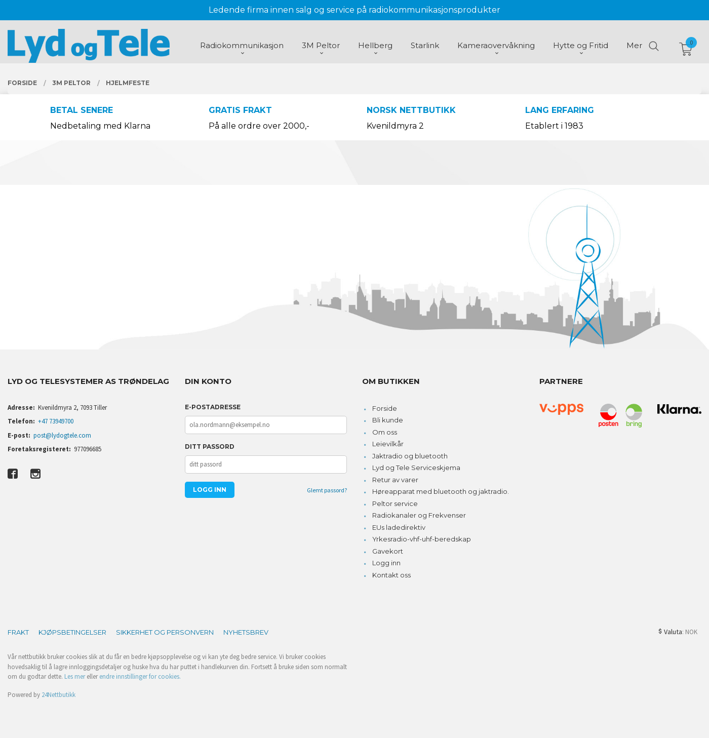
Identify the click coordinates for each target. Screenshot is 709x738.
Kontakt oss (391, 575)
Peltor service (395, 503)
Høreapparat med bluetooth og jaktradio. (440, 491)
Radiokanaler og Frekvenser (419, 515)
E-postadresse (213, 407)
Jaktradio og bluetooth (410, 456)
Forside (384, 408)
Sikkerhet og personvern (165, 632)
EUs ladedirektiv (398, 527)
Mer (634, 46)
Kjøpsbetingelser (72, 632)
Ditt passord (209, 446)
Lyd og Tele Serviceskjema (416, 467)
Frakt (18, 632)
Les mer (74, 676)
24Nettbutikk (58, 694)
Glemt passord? (327, 490)
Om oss (384, 432)
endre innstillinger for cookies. (140, 676)
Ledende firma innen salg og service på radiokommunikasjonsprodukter (354, 10)
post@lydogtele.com (62, 435)
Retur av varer (395, 480)
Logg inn (386, 563)
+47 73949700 (55, 421)
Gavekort (387, 551)
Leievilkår (388, 444)
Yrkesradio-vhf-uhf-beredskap (421, 539)
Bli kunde (387, 420)
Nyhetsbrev (245, 632)
